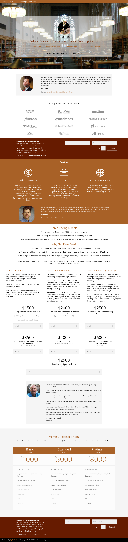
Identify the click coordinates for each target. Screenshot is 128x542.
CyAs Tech (13, 540)
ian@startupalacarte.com (26, 2)
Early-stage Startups (52, 46)
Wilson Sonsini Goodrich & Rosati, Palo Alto (60, 92)
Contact (98, 46)
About (83, 46)
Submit (112, 148)
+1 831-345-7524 (9, 2)
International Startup (71, 46)
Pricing (90, 46)
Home (29, 46)
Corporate (37, 46)
